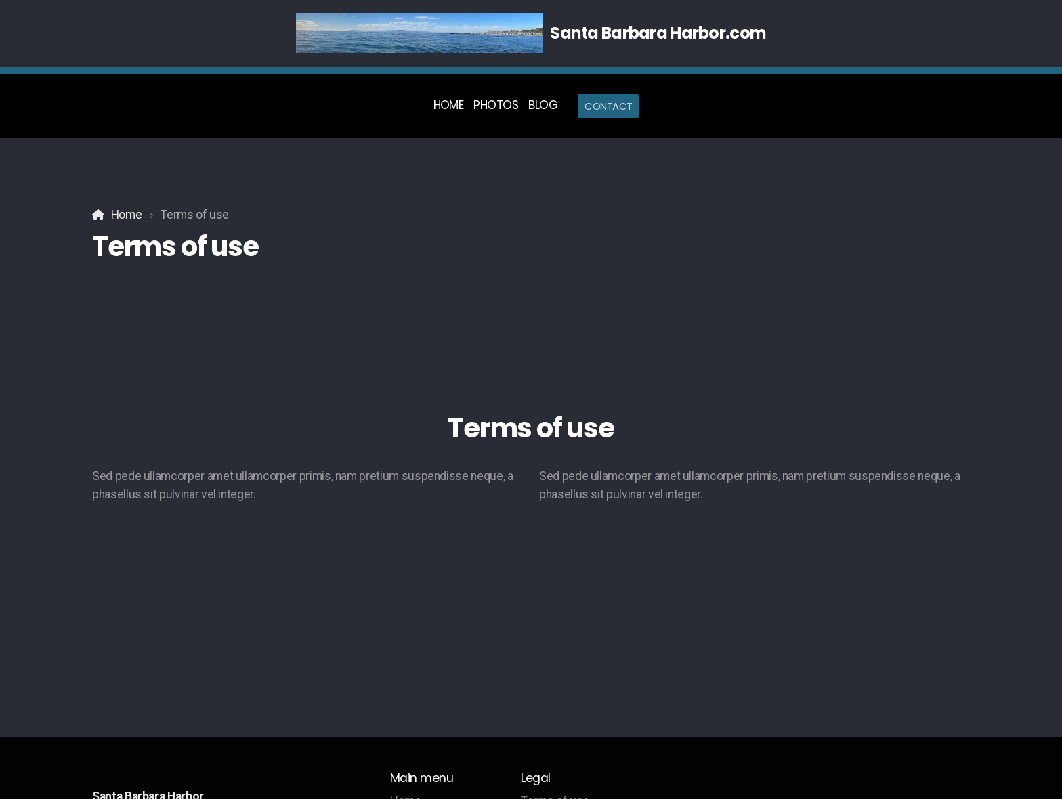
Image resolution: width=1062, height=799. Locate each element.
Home (126, 214)
